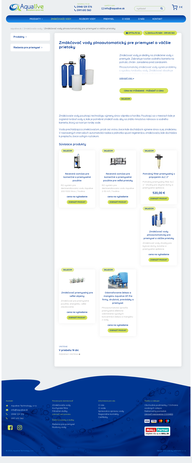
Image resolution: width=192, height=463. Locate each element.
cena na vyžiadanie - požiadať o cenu (144, 90)
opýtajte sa (123, 33)
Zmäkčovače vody (61, 20)
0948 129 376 (15, 420)
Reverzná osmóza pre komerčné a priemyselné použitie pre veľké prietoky (118, 177)
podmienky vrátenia (69, 361)
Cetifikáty (103, 423)
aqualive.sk (15, 28)
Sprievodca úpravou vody (111, 417)
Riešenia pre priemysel (28, 47)
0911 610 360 (15, 425)
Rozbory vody (87, 20)
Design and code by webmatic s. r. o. (171, 457)
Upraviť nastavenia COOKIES (158, 420)
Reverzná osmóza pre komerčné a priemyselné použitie (77, 177)
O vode (126, 20)
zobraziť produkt (77, 205)
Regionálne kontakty (108, 420)
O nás (141, 20)
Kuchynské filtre (60, 414)
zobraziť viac (126, 78)
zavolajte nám (156, 33)
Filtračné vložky (59, 417)
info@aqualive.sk (17, 416)
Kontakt (157, 20)
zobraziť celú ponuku (61, 421)
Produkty (36, 20)
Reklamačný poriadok (155, 417)
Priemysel (109, 20)
